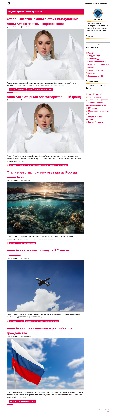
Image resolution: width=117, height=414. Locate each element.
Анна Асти (13, 165)
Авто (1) (91, 53)
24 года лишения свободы (98, 111)
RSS (109, 411)
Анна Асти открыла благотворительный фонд (44, 97)
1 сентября (99, 94)
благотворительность (25, 165)
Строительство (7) (95, 70)
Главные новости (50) (97, 62)
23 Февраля (92, 108)
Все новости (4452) (95, 76)
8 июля (91, 122)
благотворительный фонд (40, 165)
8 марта (100, 122)
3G (89, 114)
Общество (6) (103, 64)
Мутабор (21, 321)
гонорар (30, 89)
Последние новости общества (43, 89)
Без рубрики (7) (94, 56)
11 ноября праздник (95, 97)
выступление (21, 89)
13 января (92, 100)
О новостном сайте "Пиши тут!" (96, 3)
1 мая (90, 94)
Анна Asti (13, 89)
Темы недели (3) (94, 73)
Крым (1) (91, 64)
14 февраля (103, 100)
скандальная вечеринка (51, 321)
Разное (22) (92, 67)
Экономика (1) (93, 59)
